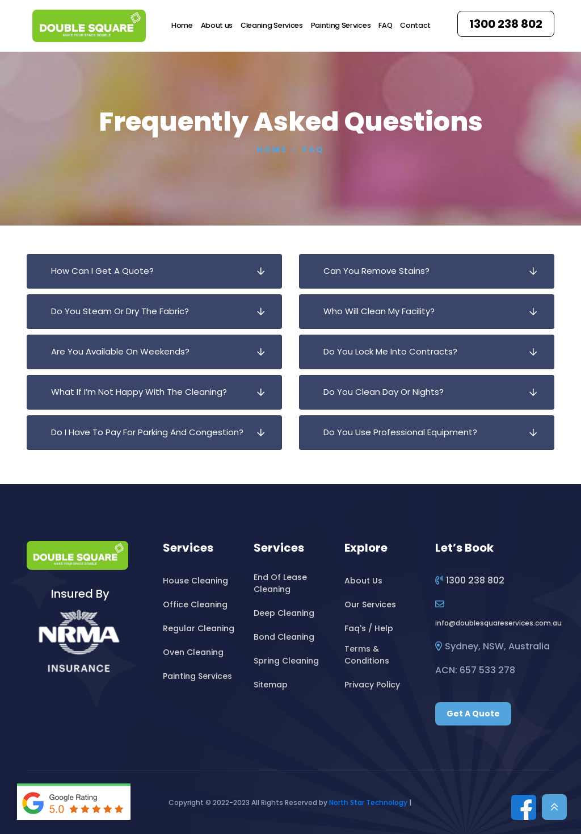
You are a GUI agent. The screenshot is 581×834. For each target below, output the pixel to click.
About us (217, 25)
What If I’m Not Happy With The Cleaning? (163, 392)
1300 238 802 (505, 24)
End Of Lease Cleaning (280, 583)
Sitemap (271, 684)
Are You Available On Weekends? (163, 352)
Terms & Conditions (366, 654)
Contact (415, 25)
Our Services (370, 604)
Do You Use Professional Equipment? (435, 433)
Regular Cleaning (198, 628)
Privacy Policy (372, 684)
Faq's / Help (368, 628)
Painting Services (341, 25)
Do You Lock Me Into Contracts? (435, 352)
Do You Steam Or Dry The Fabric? (163, 312)
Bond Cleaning (284, 637)
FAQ (385, 25)
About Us (363, 580)
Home (182, 25)
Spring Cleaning (286, 660)
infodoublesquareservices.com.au (498, 623)
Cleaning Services (272, 25)
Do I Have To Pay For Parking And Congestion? (163, 433)
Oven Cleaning (193, 652)
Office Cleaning (195, 604)
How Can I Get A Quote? (163, 271)
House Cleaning (195, 580)
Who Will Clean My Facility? (435, 312)
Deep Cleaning (284, 613)
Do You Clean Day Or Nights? (435, 392)
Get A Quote (473, 713)
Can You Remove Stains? (435, 271)
